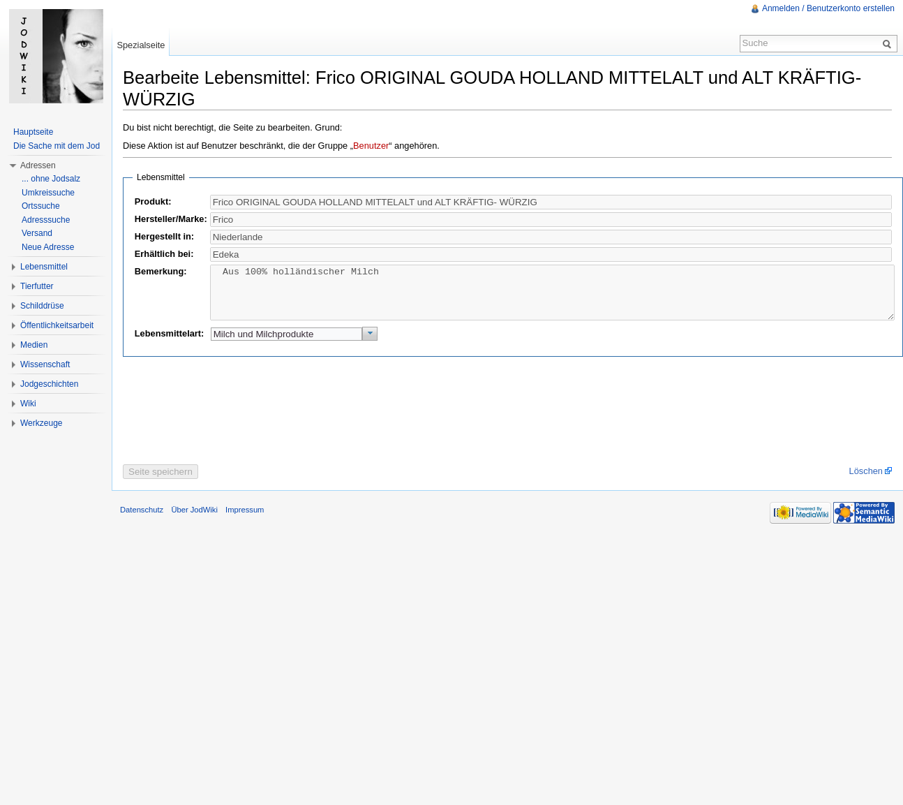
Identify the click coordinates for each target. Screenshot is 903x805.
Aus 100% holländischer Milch (552, 298)
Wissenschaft (45, 364)
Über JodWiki (194, 520)
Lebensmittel (44, 267)
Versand (37, 233)
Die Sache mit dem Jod (56, 146)
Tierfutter (37, 286)
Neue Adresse (48, 247)
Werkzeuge (41, 423)
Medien (33, 345)
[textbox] (551, 219)
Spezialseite (141, 45)
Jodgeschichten (49, 384)
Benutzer (371, 145)
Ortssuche (41, 206)
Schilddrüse (42, 306)
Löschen (866, 481)
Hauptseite (33, 132)
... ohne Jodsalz (51, 179)
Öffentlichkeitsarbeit (57, 325)
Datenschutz (141, 520)
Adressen (38, 165)
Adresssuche (46, 220)
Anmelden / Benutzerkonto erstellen (828, 8)
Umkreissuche (48, 193)
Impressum (244, 520)
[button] (370, 344)
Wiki (28, 403)
